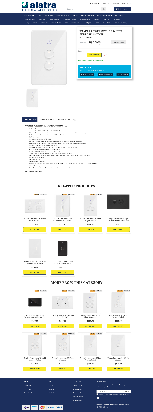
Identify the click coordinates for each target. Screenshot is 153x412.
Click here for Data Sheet (33, 171)
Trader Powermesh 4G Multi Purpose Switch (35, 359)
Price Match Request (118, 42)
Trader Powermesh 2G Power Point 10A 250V (35, 220)
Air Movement (28, 15)
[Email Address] (109, 391)
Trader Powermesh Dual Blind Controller (90, 316)
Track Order (28, 389)
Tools (97, 23)
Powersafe (116, 19)
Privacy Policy (77, 389)
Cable (39, 15)
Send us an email (105, 74)
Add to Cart (94, 55)
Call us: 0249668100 (87, 74)
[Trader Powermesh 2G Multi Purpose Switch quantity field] (82, 55)
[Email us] (98, 398)
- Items (122, 9)
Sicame (34, 23)
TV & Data (106, 23)
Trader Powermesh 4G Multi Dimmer (63, 359)
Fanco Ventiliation (29, 19)
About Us (106, 3)
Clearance (75, 15)
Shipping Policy (78, 400)
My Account (27, 386)
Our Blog (51, 389)
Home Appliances (85, 19)
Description (30, 119)
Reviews (68, 119)
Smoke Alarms (56, 23)
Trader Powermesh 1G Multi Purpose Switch (90, 359)
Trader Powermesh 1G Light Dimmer (118, 359)
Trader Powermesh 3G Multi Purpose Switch (90, 220)
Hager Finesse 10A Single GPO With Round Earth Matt (118, 220)
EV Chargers (119, 15)
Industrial (97, 19)
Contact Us (115, 3)
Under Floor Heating (120, 23)
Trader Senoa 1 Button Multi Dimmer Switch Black (62, 262)
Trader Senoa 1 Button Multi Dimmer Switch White (35, 262)
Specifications (47, 119)
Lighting (106, 19)
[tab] (29, 119)
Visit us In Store (122, 74)
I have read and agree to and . (113, 394)
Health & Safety (54, 19)
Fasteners (42, 19)
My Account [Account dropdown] (125, 3)
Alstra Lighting (95, 3)
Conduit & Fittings (87, 15)
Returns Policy (77, 393)
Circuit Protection (62, 15)
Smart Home (44, 23)
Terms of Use (77, 386)
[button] (105, 55)
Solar (66, 23)
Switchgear (87, 23)
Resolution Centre (29, 393)
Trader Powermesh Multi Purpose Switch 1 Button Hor (35, 316)
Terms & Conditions (115, 394)
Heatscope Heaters (70, 19)
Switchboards (75, 23)
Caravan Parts (48, 15)
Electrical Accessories (104, 15)
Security (26, 23)
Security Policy (78, 396)
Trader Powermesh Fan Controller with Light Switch (62, 220)
